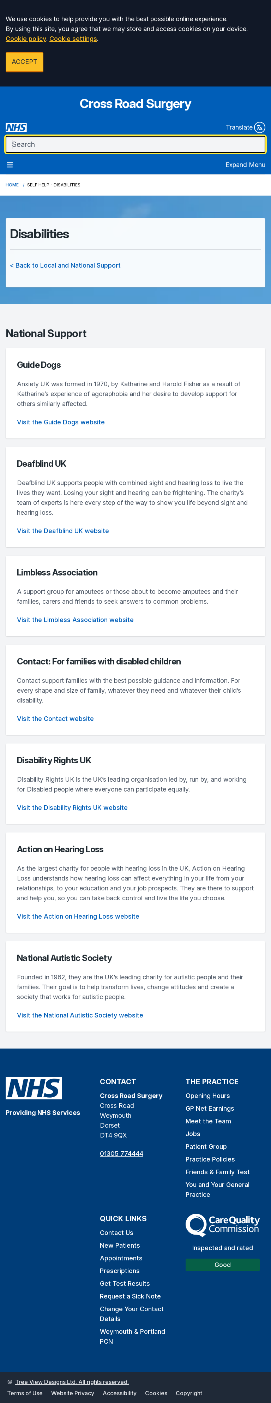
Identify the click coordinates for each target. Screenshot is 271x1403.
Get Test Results (125, 1283)
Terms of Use (25, 1393)
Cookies (156, 1393)
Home (12, 184)
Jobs (193, 1134)
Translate (245, 127)
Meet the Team (208, 1121)
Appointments (121, 1258)
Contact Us (116, 1232)
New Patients (120, 1245)
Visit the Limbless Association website (75, 619)
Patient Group (206, 1146)
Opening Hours (208, 1095)
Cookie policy (26, 38)
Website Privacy (72, 1393)
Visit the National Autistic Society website (80, 1015)
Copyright (189, 1393)
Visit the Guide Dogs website (61, 422)
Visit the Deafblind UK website (63, 531)
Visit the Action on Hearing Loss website (78, 916)
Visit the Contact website (55, 718)
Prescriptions (120, 1270)
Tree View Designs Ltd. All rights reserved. (72, 1381)
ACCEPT (24, 61)
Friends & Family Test (218, 1172)
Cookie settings (73, 38)
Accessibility (120, 1393)
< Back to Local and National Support (65, 265)
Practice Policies (210, 1159)
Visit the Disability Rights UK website (72, 807)
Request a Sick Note (130, 1296)
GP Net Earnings (210, 1108)
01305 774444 (121, 1153)
